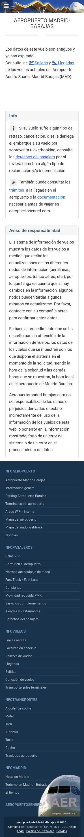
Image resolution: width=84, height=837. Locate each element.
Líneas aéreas (15, 640)
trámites (16, 190)
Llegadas (12, 664)
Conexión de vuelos (19, 680)
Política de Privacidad (40, 831)
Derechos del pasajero (22, 619)
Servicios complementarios (25, 603)
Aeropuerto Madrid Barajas (25, 480)
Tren (8, 724)
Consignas (13, 588)
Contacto (14, 826)
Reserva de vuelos (18, 656)
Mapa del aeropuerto (20, 519)
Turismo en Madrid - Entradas (27, 785)
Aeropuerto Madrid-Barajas (42, 23)
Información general (20, 488)
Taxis (9, 740)
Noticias (11, 535)
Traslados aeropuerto (21, 756)
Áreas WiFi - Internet (20, 512)
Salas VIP (12, 556)
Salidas (10, 672)
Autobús (11, 732)
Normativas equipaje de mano (27, 572)
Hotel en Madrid (17, 777)
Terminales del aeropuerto (24, 504)
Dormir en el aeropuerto (23, 564)
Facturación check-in (20, 648)
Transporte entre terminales (26, 687)
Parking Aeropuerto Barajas (25, 496)
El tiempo (12, 792)
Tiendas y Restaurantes (22, 611)
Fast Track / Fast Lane (22, 580)
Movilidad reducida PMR (23, 595)
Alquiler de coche (18, 708)
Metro (9, 716)
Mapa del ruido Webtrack (24, 527)
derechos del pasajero (35, 156)
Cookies (61, 831)
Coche (10, 748)
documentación (51, 197)
